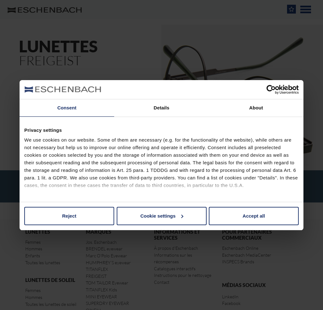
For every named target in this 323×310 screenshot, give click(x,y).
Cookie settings (161, 216)
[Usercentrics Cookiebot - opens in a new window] (271, 89)
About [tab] (256, 107)
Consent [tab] (67, 107)
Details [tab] (161, 107)
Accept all (254, 216)
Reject (69, 216)
